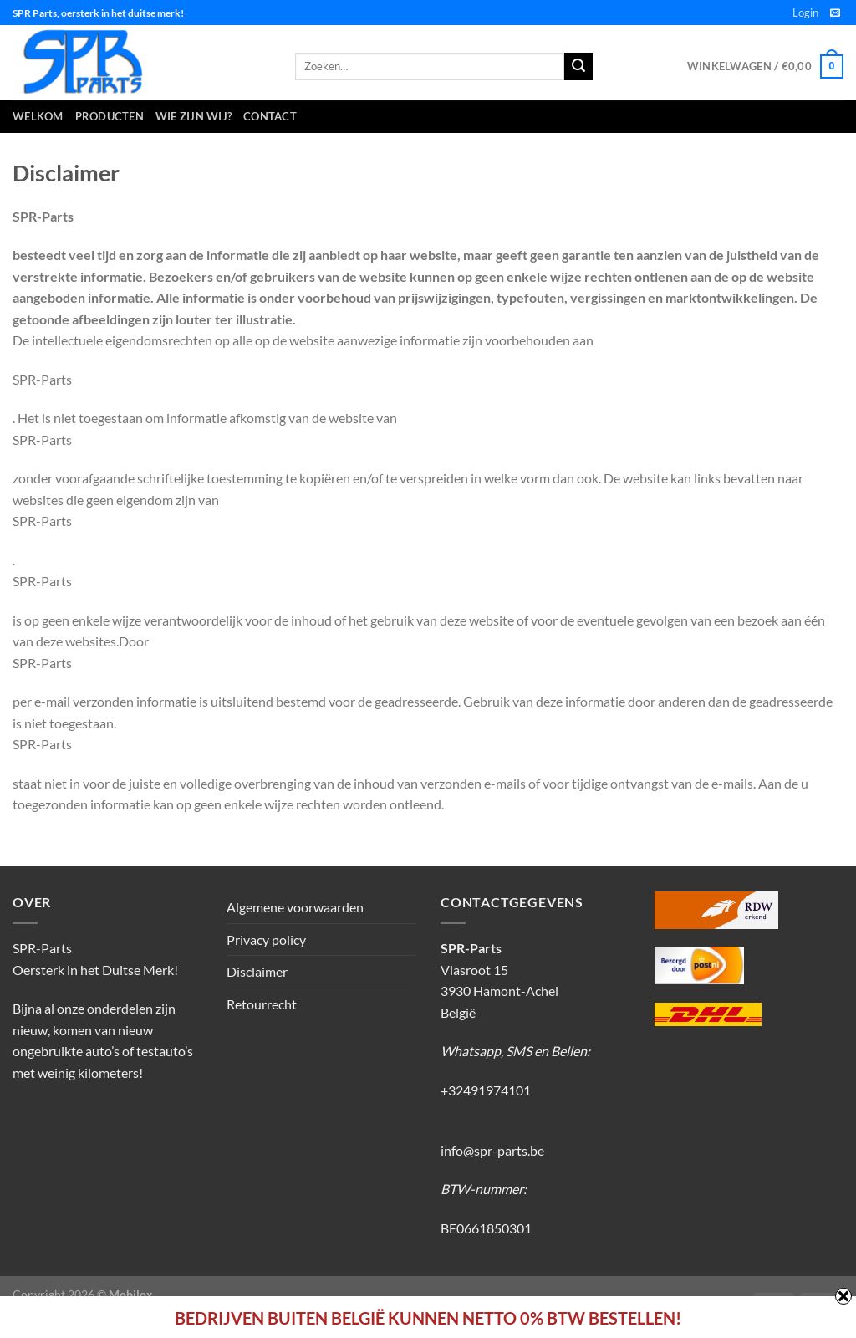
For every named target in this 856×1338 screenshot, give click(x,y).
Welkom (38, 116)
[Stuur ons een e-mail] (835, 13)
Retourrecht (262, 1004)
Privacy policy (266, 939)
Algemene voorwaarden (295, 907)
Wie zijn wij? (193, 116)
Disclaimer (257, 971)
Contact (270, 116)
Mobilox (131, 1294)
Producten (109, 116)
